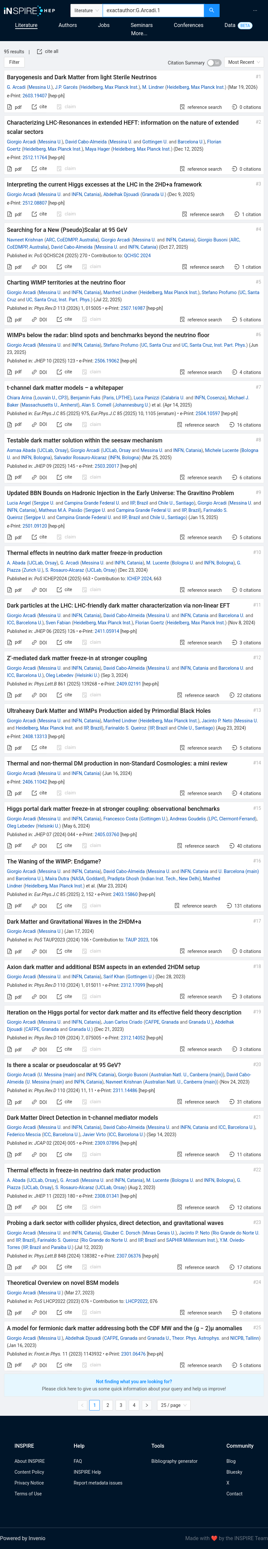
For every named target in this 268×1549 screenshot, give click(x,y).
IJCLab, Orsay (53, 450)
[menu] (244, 10)
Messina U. (40, 87)
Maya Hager (97, 149)
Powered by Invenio (22, 1538)
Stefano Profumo (218, 292)
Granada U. (153, 194)
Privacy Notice (29, 1483)
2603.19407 (34, 95)
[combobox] (153, 10)
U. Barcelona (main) (238, 871)
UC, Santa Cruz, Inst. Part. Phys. (58, 299)
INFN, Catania (85, 194)
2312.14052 (133, 1037)
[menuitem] (255, 10)
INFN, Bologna (35, 457)
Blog (231, 1461)
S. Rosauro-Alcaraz (64, 570)
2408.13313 (34, 736)
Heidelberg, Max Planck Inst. (109, 87)
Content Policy (29, 1472)
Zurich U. (32, 570)
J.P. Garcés (66, 87)
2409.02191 (129, 684)
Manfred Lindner (120, 292)
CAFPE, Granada (161, 1022)
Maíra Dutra (57, 878)
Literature (26, 25)
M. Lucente (157, 562)
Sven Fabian (58, 622)
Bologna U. (183, 562)
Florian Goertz (149, 622)
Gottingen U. (155, 141)
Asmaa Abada (21, 450)
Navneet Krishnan (25, 239)
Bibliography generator (174, 1461)
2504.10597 (208, 413)
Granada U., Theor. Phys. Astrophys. (183, 1338)
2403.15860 (125, 894)
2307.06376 (129, 1256)
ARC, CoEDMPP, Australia (71, 239)
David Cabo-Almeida (86, 141)
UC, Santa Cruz (156, 345)
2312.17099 (133, 985)
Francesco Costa (120, 818)
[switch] (214, 62)
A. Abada (16, 562)
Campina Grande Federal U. (92, 503)
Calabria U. (173, 397)
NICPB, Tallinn (244, 1338)
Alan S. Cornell (97, 405)
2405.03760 (107, 834)
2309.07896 (107, 1143)
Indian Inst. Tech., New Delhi (171, 878)
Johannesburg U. (131, 405)
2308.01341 (107, 1196)
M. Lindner (153, 87)
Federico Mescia (24, 1134)
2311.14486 (125, 1090)
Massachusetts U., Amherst (49, 405)
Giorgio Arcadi (21, 141)
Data (230, 25)
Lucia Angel (19, 503)
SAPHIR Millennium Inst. (191, 1240)
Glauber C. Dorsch (121, 1233)
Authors (68, 25)
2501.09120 (34, 526)
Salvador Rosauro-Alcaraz (80, 457)
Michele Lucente (222, 450)
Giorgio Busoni (213, 239)
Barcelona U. (190, 141)
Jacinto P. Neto (216, 720)
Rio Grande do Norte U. (236, 1233)
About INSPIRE (29, 1461)
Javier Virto (94, 1134)
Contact (235, 1493)
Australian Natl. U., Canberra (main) (187, 1074)
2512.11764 (34, 157)
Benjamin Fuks (85, 397)
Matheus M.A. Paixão (61, 510)
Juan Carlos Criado (123, 1022)
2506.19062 (107, 360)
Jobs (104, 25)
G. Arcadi (16, 87)
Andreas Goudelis (188, 818)
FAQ (78, 1461)
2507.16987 (133, 308)
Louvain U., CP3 (51, 397)
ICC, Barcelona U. (24, 622)
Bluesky (234, 1472)
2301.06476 (133, 1354)
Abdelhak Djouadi (121, 194)
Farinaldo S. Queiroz (125, 728)
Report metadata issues (98, 1483)
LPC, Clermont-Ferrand (232, 818)
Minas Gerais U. (159, 1233)
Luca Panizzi (146, 397)
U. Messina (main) (57, 1074)
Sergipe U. (44, 503)
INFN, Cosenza (210, 397)
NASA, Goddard (88, 878)
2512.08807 (34, 203)
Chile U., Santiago (176, 503)
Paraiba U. (61, 1247)
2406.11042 (34, 782)
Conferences (188, 25)
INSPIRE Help (87, 1472)
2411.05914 (107, 631)
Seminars (142, 25)
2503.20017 (107, 466)
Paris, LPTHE (116, 397)
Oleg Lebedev (59, 675)
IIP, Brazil (139, 503)
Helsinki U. (87, 675)
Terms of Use (28, 1493)
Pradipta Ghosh (123, 878)
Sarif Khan (113, 976)
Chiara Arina (19, 397)
